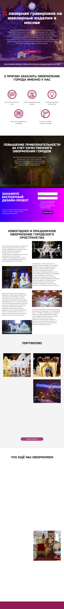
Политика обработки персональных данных (36, 606)
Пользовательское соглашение (12, 606)
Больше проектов (32, 439)
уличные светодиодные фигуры (41, 273)
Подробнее (32, 51)
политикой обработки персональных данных (47, 206)
